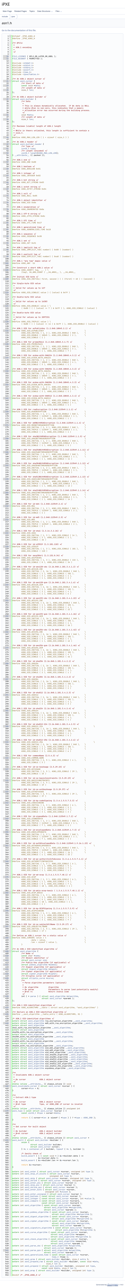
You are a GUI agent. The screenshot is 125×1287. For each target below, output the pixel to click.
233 (6, 558)
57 (6, 162)
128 (6, 321)
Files (59, 11)
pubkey (53, 964)
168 (6, 411)
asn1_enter (30, 1171)
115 (6, 292)
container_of (36, 1149)
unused (64, 1192)
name (37, 956)
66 (6, 182)
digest (53, 969)
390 (6, 911)
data (37, 85)
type (32, 148)
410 (6, 956)
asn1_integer (31, 1198)
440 (6, 1023)
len (31, 90)
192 (6, 465)
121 (6, 306)
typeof (59, 1149)
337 (6, 791)
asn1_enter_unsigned (35, 1194)
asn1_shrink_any (33, 1187)
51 (6, 148)
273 (6, 648)
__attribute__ (22, 155)
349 (6, 818)
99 (6, 256)
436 (6, 1014)
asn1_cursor (26, 81)
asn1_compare (31, 1201)
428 (6, 996)
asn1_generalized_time (37, 1255)
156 (6, 384)
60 (6, 169)
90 (6, 236)
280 (6, 663)
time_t (55, 1257)
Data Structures (45, 11)
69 (6, 189)
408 (6, 951)
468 (6, 1086)
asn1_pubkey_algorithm (37, 1212)
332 (6, 780)
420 (6, 978)
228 (6, 546)
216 (6, 519)
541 (6, 1250)
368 (6, 861)
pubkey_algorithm (38, 964)
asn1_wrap (30, 1270)
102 (6, 263)
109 (6, 279)
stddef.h (28, 63)
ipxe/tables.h (31, 74)
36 (6, 115)
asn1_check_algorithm (36, 1239)
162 (6, 398)
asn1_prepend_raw (34, 1261)
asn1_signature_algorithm (38, 1228)
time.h (27, 72)
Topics (32, 11)
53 (6, 153)
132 (6, 330)
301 (6, 710)
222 (6, 533)
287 (6, 679)
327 (6, 769)
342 (6, 803)
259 (6, 616)
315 (6, 742)
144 (6, 357)
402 (6, 937)
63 (6, 175)
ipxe (13, 16)
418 (6, 974)
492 (6, 1140)
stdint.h (28, 65)
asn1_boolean (31, 1196)
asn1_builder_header (31, 144)
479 (6, 1111)
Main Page (7, 11)
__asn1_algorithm (82, 1021)
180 (6, 438)
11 (6, 58)
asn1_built (18, 1140)
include (5, 16)
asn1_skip (30, 1178)
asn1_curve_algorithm (36, 1232)
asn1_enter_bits (33, 1189)
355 (6, 832)
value (88, 1198)
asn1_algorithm (28, 951)
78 (6, 209)
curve (50, 978)
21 (6, 81)
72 (6, 196)
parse (33, 996)
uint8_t (25, 148)
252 (6, 600)
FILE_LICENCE (19, 56)
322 (6, 758)
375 (6, 877)
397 (6, 926)
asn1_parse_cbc (33, 1245)
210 (6, 506)
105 (6, 270)
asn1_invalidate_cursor (24, 1086)
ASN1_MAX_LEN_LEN (47, 153)
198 (6, 479)
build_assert (28, 1156)
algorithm (73, 996)
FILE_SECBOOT (19, 58)
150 (6, 371)
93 (6, 243)
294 (6, 695)
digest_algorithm (38, 969)
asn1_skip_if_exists (35, 1174)
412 (6, 960)
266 (6, 632)
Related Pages (20, 11)
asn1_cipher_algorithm (37, 1221)
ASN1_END (87, 1117)
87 (6, 229)
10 (6, 56)
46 (6, 137)
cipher (53, 974)
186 (6, 452)
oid (44, 960)
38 (6, 119)
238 (6, 569)
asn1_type (17, 1111)
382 (6, 892)
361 (6, 845)
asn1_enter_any (33, 1183)
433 (6, 1007)
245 (6, 585)
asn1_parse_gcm (33, 1250)
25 (6, 90)
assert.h (28, 70)
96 (6, 249)
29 (6, 99)
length (33, 153)
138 (6, 344)
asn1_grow (30, 1259)
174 (6, 425)
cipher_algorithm (38, 974)
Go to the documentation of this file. (19, 30)
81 (6, 216)
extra (83, 1259)
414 (6, 964)
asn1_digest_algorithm (37, 1216)
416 (6, 969)
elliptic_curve (37, 978)
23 (6, 85)
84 (6, 222)
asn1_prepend (31, 1266)
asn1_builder (27, 99)
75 (6, 202)
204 (6, 492)
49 (6, 144)
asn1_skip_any (32, 1185)
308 (6, 726)
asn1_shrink (31, 1180)
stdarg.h (28, 67)
